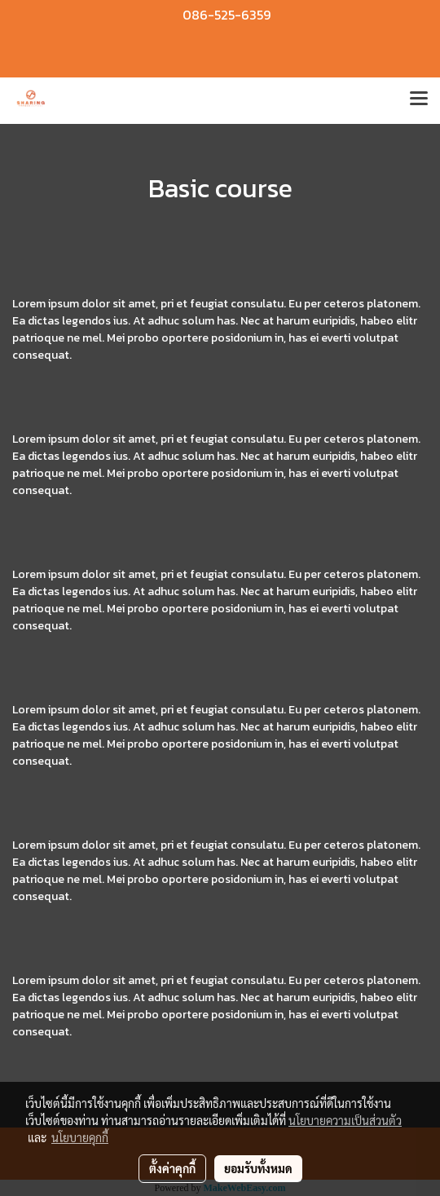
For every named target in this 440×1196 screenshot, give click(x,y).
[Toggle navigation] (419, 100)
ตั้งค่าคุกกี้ (172, 1168)
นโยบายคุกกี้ (79, 1137)
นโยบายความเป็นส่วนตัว (345, 1120)
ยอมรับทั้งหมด (258, 1168)
